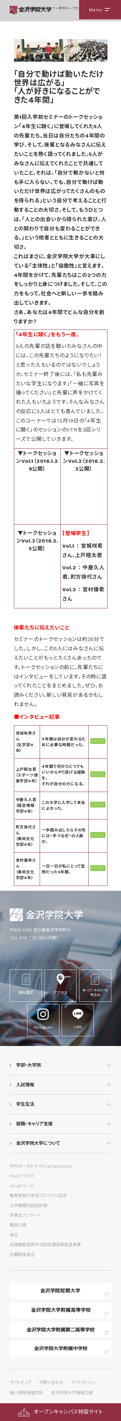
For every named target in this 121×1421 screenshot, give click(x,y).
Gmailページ (22, 1185)
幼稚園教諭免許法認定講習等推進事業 (45, 1244)
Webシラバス (22, 1175)
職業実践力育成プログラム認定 (38, 1195)
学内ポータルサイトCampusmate (41, 1166)
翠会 (14, 1235)
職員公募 (18, 1225)
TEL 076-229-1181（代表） (34, 938)
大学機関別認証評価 (28, 1205)
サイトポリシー (84, 1382)
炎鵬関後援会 (22, 1254)
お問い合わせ (51, 1382)
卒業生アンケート (25, 1215)
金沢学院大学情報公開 (72, 1392)
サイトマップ (20, 1382)
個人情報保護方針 (26, 1392)
